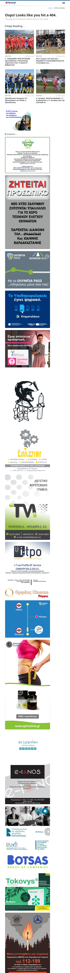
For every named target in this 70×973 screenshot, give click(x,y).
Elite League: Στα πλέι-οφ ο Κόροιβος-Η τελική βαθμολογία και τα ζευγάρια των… (50, 60)
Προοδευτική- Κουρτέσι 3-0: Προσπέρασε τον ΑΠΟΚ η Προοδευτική (16, 100)
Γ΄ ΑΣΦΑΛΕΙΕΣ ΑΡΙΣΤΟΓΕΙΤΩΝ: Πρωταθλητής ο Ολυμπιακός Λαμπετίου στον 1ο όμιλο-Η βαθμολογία (17, 61)
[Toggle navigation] (63, 3)
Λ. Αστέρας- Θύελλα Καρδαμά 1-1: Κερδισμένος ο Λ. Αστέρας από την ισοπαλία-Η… (50, 100)
